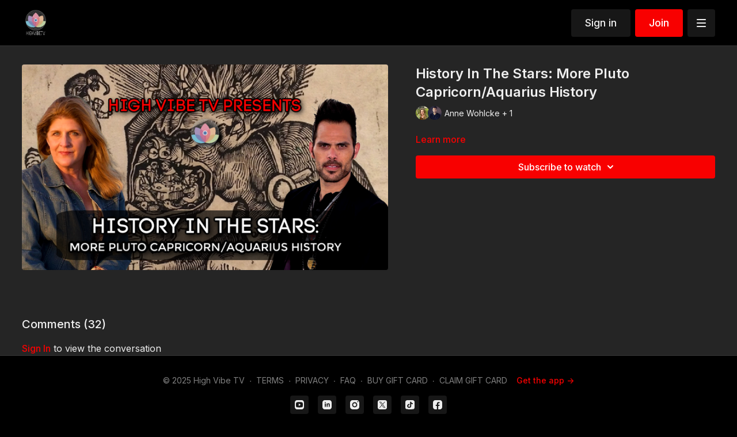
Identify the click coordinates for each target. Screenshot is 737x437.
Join (659, 23)
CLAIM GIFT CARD (473, 380)
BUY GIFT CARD (397, 380)
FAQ (348, 380)
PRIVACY (312, 380)
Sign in (601, 23)
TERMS (270, 380)
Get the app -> (545, 380)
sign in (36, 348)
